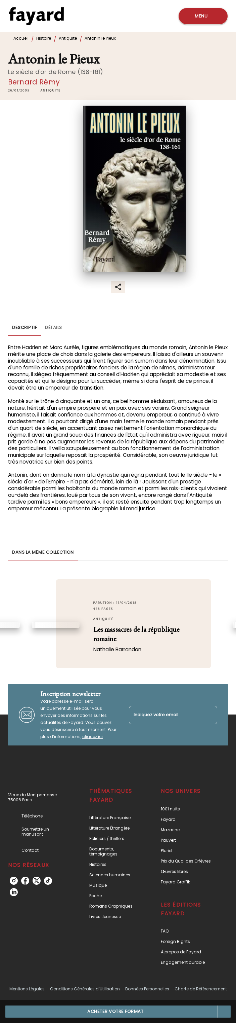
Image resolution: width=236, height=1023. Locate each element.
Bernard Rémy (34, 82)
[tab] (24, 328)
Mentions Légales (27, 989)
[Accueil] (36, 16)
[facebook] (25, 880)
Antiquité (68, 38)
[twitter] (36, 880)
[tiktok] (48, 880)
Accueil (21, 38)
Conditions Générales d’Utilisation (85, 989)
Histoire (43, 38)
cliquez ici (92, 736)
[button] (50, 90)
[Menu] (203, 16)
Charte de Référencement (201, 989)
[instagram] (13, 880)
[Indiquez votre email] (165, 715)
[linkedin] (13, 892)
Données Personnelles (147, 989)
